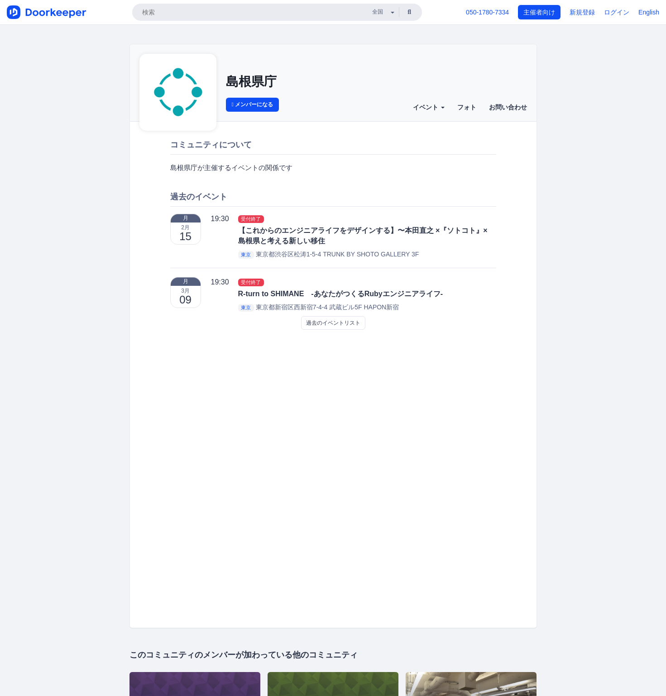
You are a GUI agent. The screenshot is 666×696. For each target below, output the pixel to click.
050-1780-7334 (487, 12)
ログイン (616, 12)
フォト (466, 107)
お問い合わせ (508, 107)
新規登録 (582, 12)
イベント (429, 107)
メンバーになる (252, 104)
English (648, 12)
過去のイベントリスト (333, 323)
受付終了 (251, 219)
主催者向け (539, 12)
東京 (246, 254)
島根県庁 (251, 82)
